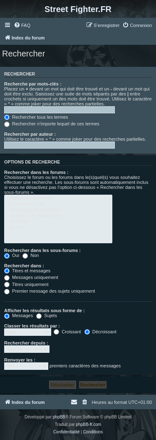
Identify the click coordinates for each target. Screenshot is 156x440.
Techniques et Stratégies (58, 210)
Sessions (58, 222)
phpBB (59, 417)
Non (30, 255)
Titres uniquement (26, 284)
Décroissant (100, 331)
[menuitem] (22, 25)
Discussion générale (58, 198)
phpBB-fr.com (89, 424)
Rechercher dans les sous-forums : (42, 250)
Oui (11, 255)
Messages (18, 315)
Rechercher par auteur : (30, 134)
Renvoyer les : (19, 359)
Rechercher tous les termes (36, 117)
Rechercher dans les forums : (36, 172)
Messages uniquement (31, 277)
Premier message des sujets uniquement (49, 290)
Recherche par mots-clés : (33, 83)
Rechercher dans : (24, 265)
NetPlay (58, 228)
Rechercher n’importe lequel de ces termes (51, 123)
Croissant (67, 331)
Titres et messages (27, 270)
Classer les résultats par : (32, 325)
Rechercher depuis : (26, 342)
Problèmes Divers (58, 204)
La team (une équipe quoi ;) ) (58, 216)
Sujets (46, 315)
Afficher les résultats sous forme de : (44, 310)
